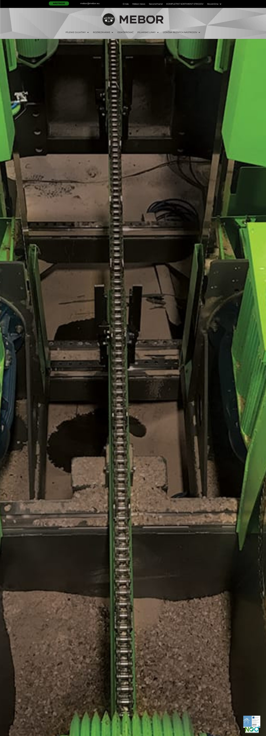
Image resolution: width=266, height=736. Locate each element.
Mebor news (138, 4)
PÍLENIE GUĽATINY (76, 32)
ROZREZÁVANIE (101, 32)
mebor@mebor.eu (90, 3)
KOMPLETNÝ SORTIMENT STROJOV (184, 4)
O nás (126, 4)
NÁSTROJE (59, 3)
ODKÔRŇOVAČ (125, 32)
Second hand (156, 4)
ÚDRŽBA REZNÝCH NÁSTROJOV (180, 32)
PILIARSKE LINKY (146, 32)
